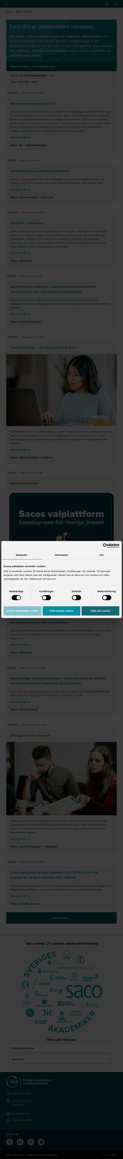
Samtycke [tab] (21, 555)
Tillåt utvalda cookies (61, 610)
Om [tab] (102, 555)
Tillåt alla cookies (100, 610)
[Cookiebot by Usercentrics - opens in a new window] (105, 545)
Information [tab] (61, 555)
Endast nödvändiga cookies (22, 610)
